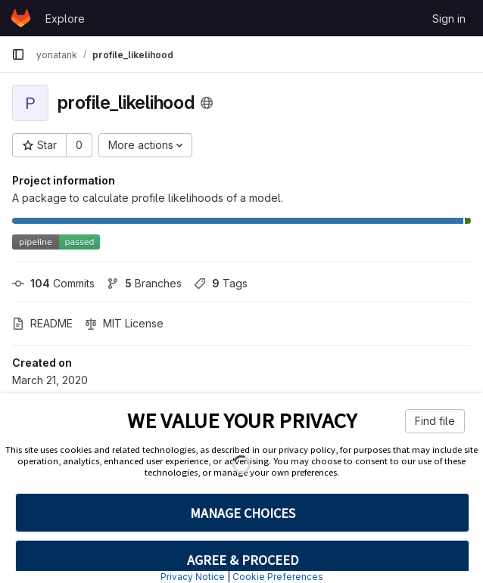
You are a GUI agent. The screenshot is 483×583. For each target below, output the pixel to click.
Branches (144, 283)
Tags (221, 283)
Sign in (449, 18)
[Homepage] (20, 18)
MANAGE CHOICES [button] (242, 513)
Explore (65, 18)
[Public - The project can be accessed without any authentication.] (207, 103)
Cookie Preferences (277, 576)
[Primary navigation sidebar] (18, 54)
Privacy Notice (192, 576)
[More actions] (145, 145)
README (42, 323)
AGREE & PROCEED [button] (242, 560)
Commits (53, 283)
